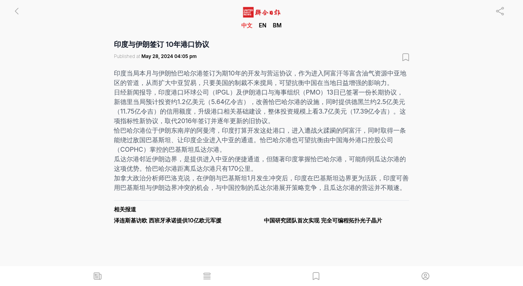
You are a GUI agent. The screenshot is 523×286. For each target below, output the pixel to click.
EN (262, 25)
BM (277, 25)
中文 (246, 25)
